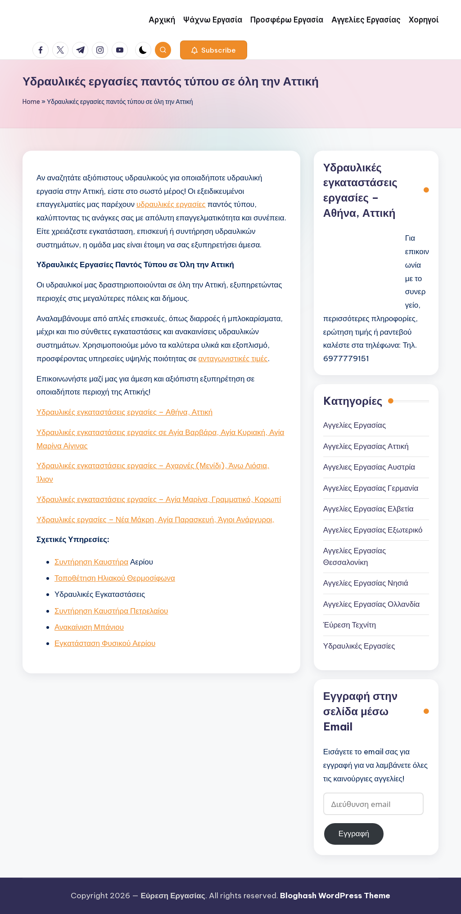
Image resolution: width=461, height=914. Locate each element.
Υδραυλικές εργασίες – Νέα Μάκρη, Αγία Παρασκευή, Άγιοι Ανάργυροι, (155, 519)
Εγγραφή (354, 833)
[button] (213, 49)
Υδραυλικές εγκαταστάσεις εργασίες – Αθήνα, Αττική (124, 412)
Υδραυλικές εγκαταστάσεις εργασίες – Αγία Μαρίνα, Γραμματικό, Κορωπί (158, 499)
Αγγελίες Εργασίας (354, 425)
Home (31, 102)
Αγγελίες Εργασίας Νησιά (365, 583)
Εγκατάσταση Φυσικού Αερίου (104, 643)
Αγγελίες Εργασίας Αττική (366, 446)
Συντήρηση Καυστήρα (91, 562)
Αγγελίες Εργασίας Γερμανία (371, 488)
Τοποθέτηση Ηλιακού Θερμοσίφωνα (114, 578)
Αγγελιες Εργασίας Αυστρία (369, 467)
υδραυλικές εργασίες (171, 204)
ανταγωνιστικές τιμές (233, 358)
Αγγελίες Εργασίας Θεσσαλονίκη (354, 556)
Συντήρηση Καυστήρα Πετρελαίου (111, 611)
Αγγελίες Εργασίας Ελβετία (368, 509)
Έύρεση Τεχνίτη (349, 625)
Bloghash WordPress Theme (335, 896)
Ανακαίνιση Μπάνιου (89, 627)
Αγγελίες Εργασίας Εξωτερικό (373, 530)
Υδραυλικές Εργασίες (359, 646)
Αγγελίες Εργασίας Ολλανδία (371, 604)
